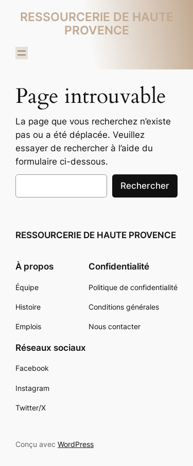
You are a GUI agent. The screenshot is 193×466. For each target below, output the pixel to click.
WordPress (76, 444)
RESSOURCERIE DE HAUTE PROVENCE (96, 23)
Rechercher (144, 186)
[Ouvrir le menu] (21, 53)
